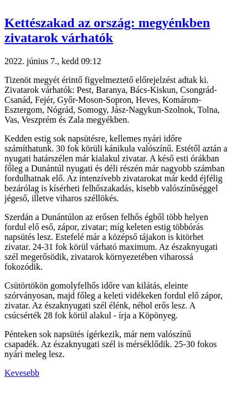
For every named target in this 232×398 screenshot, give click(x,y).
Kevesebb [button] (21, 373)
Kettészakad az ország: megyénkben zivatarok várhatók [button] (107, 30)
